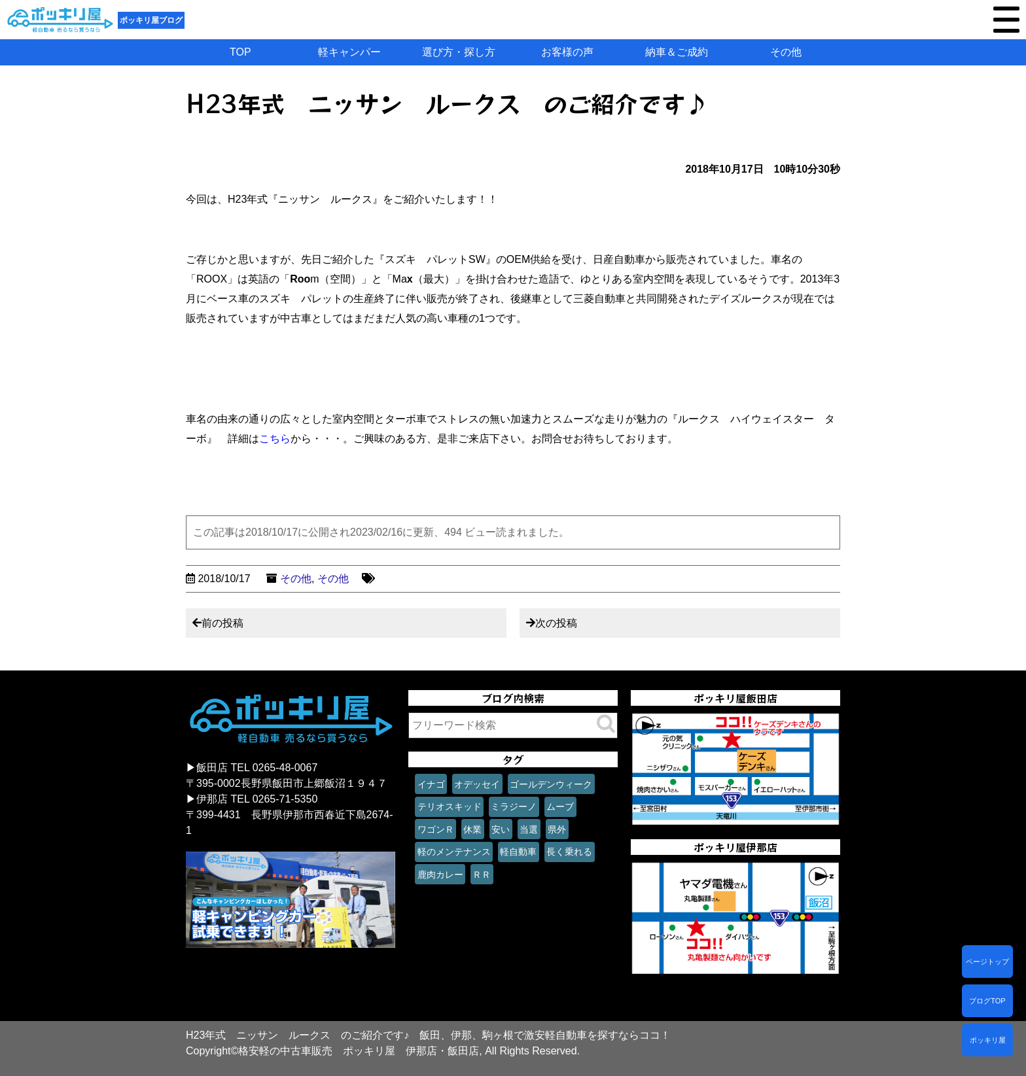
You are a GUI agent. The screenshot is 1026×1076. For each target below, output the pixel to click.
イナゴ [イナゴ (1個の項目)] (431, 784)
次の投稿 (556, 623)
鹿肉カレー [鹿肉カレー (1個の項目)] (440, 874)
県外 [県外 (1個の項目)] (557, 829)
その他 (786, 52)
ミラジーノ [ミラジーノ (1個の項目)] (514, 806)
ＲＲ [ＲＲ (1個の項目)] (481, 874)
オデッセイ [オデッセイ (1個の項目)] (477, 784)
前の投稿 (222, 623)
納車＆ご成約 (676, 52)
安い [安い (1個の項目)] (500, 829)
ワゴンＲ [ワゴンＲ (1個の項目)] (435, 829)
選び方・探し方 (458, 52)
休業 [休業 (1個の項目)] (472, 829)
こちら (275, 438)
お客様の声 (567, 52)
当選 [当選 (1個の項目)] (529, 829)
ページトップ (987, 961)
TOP (240, 52)
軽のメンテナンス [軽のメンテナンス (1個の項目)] (454, 851)
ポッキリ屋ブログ (151, 20)
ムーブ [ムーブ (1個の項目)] (560, 806)
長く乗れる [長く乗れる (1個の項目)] (569, 851)
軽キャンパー (349, 52)
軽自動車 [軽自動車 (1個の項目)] (518, 851)
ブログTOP (987, 1001)
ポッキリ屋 (988, 1040)
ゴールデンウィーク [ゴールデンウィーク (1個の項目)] (551, 784)
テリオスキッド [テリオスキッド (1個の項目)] (449, 806)
